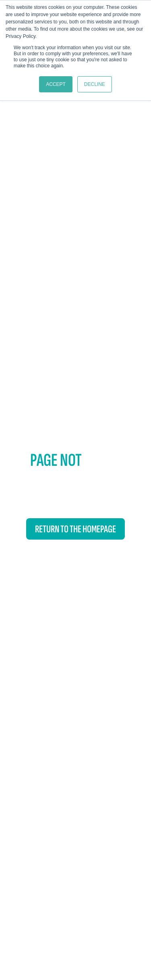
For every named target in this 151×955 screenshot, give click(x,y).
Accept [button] (56, 84)
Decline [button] (94, 84)
